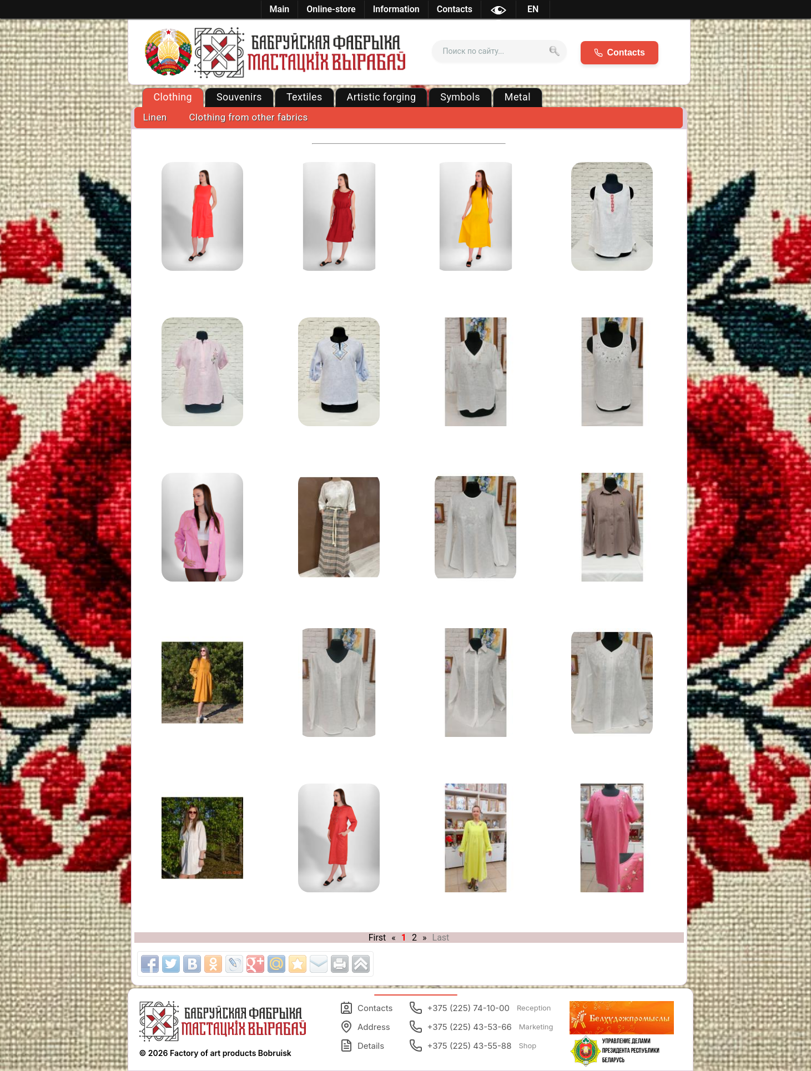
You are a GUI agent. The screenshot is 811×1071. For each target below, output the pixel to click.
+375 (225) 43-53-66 (481, 1026)
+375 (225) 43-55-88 (472, 1045)
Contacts (366, 1007)
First (377, 937)
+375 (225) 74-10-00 (480, 1007)
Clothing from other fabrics (248, 117)
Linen (155, 117)
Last (441, 937)
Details (362, 1045)
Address (365, 1026)
